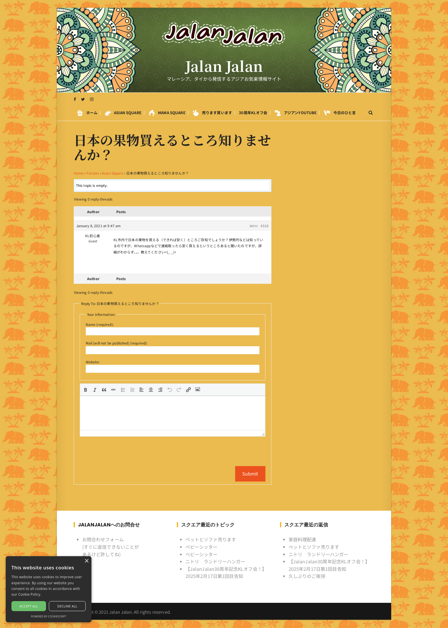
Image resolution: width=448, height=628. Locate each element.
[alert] (48, 589)
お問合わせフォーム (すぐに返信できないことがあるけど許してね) (110, 546)
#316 (265, 225)
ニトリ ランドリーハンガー (215, 561)
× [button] (86, 561)
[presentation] (85, 389)
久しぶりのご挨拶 (307, 575)
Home (79, 173)
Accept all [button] (28, 606)
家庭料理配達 (302, 539)
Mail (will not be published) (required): (117, 342)
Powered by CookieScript (48, 616)
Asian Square (112, 173)
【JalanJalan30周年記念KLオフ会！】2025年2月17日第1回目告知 (226, 572)
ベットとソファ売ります (210, 539)
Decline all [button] (67, 606)
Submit (250, 473)
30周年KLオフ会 (253, 113)
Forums (93, 173)
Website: (93, 361)
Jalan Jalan (224, 66)
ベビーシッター (201, 546)
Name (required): (100, 324)
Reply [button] (254, 226)
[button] (85, 389)
